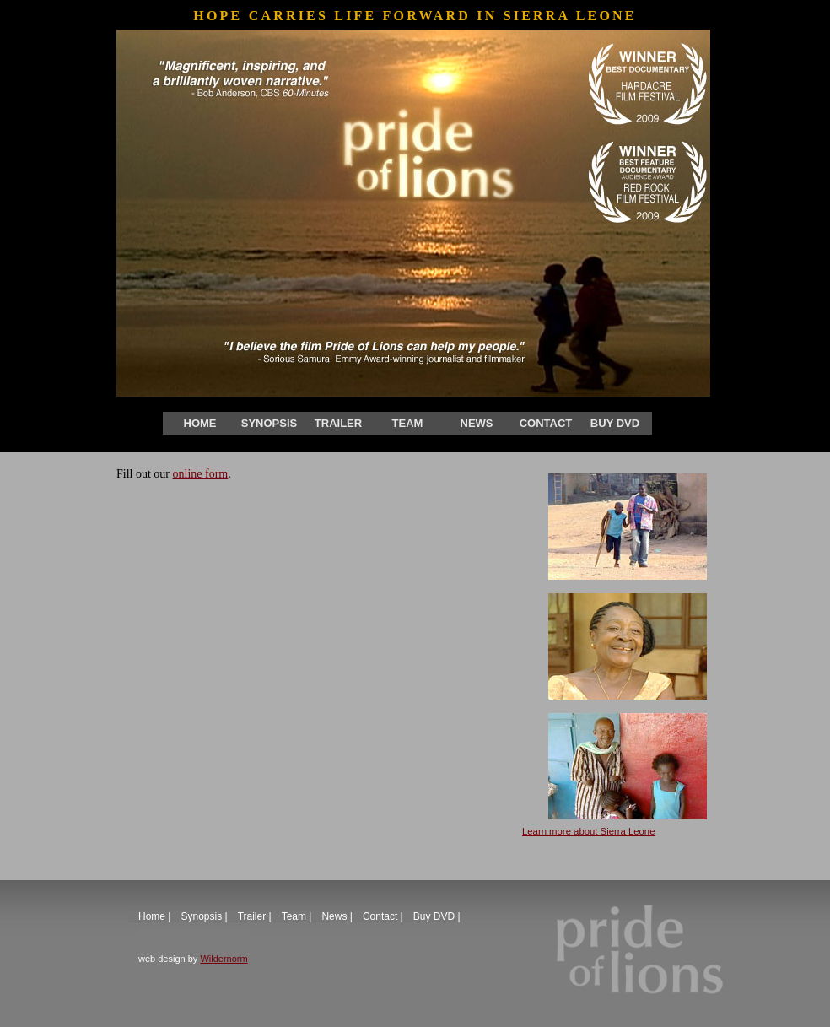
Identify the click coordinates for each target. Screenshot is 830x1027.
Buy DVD (614, 423)
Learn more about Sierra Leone (588, 831)
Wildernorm (223, 959)
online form (201, 474)
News (477, 423)
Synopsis (269, 423)
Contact (546, 423)
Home (200, 423)
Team (407, 423)
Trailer (338, 423)
